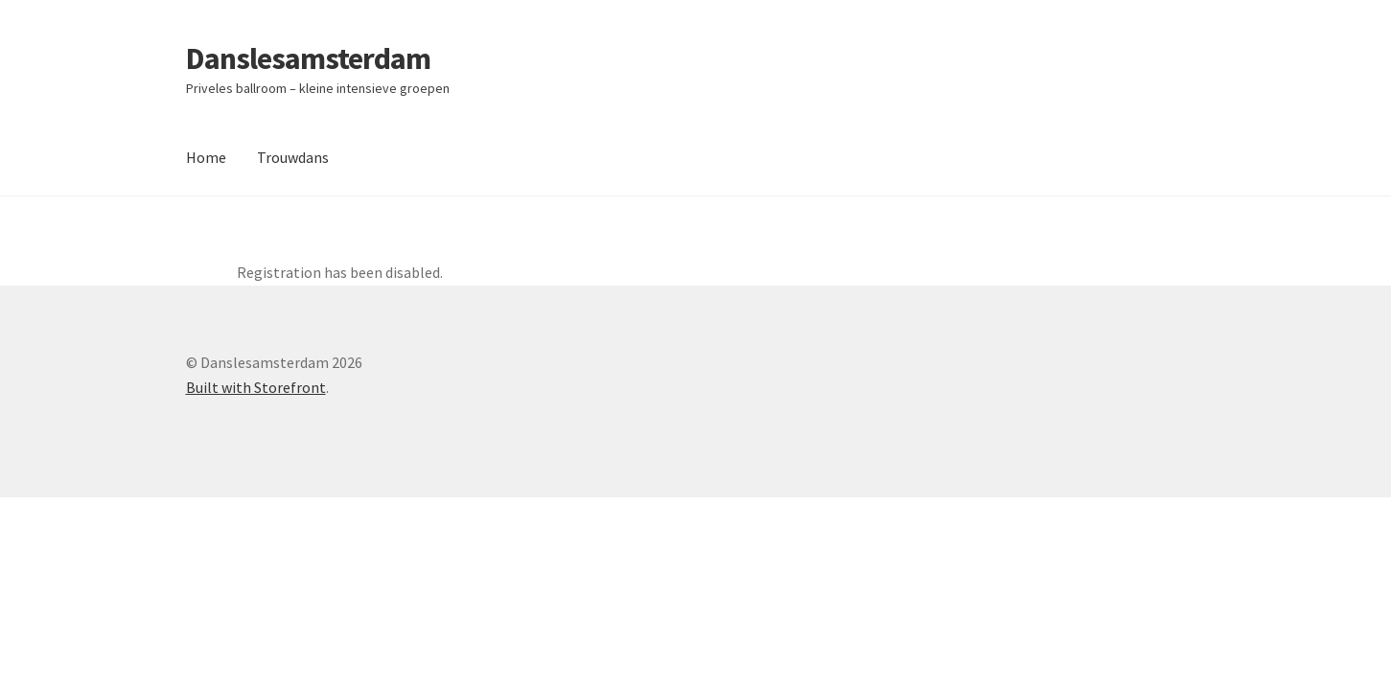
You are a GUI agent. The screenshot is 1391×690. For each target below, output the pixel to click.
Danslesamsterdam (308, 58)
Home (206, 157)
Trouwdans (293, 157)
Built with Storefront (256, 387)
